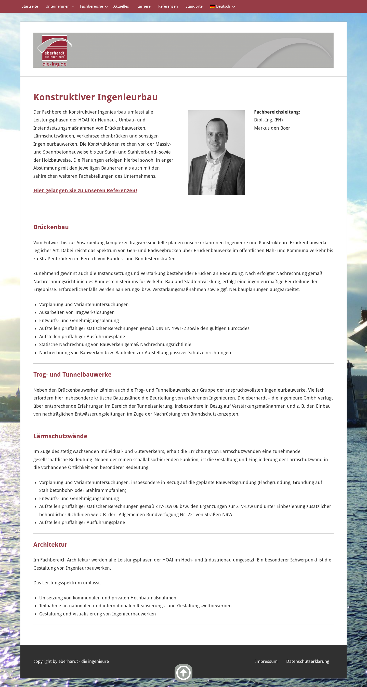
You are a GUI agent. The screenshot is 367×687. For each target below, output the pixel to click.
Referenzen (168, 6)
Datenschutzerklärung (307, 661)
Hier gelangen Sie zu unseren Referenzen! (85, 190)
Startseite (30, 6)
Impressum (266, 661)
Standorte (194, 6)
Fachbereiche (94, 6)
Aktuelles (121, 6)
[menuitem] (221, 6)
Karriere (144, 6)
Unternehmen (60, 6)
